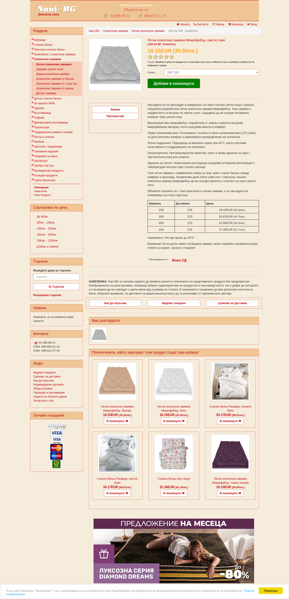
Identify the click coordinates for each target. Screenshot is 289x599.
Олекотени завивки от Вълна (55, 78)
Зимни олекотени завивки (53, 74)
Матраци (40, 39)
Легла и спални (44, 137)
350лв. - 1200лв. (47, 240)
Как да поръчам (43, 380)
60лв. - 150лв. (45, 222)
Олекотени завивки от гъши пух (56, 83)
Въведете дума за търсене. (52, 270)
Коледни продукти (46, 175)
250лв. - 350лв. (46, 234)
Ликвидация (41, 187)
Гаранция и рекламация (49, 392)
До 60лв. (42, 216)
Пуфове (39, 117)
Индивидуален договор (48, 384)
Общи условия (42, 388)
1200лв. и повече (47, 246)
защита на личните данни (50, 396)
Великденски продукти (48, 170)
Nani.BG (94, 30)
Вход (252, 24)
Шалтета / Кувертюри (48, 146)
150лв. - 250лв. (46, 228)
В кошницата (117, 421)
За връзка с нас (43, 400)
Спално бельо (43, 44)
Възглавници (42, 112)
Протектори (41, 127)
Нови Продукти (42, 195)
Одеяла (39, 108)
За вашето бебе (44, 103)
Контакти (201, 24)
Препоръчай (115, 116)
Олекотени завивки (47, 59)
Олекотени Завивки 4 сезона (54, 88)
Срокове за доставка (46, 376)
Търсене (56, 286)
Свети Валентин (44, 180)
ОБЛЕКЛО (41, 161)
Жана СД (179, 260)
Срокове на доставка (232, 303)
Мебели (39, 141)
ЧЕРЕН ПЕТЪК (44, 165)
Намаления (40, 191)
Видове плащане (44, 372)
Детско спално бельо (47, 98)
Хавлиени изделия (46, 151)
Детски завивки (46, 93)
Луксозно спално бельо (49, 49)
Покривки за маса (45, 156)
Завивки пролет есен (49, 69)
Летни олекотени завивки (54, 64)
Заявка (115, 109)
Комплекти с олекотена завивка (54, 54)
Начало (183, 24)
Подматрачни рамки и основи (53, 132)
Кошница (235, 24)
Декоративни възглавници (51, 122)
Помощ (218, 24)
